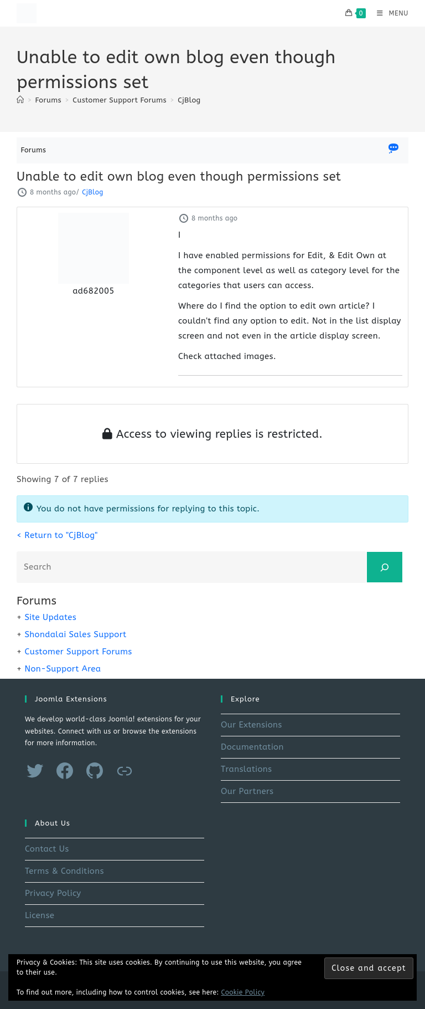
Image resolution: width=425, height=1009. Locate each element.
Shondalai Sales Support (75, 634)
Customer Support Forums (78, 652)
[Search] (384, 567)
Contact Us (47, 849)
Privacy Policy (53, 893)
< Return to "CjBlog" (57, 535)
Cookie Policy (243, 992)
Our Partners (247, 791)
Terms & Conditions (64, 871)
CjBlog (189, 100)
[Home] (20, 100)
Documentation (252, 747)
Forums (33, 150)
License (39, 915)
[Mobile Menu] (388, 13)
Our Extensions (251, 725)
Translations (246, 769)
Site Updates (50, 617)
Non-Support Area (62, 669)
